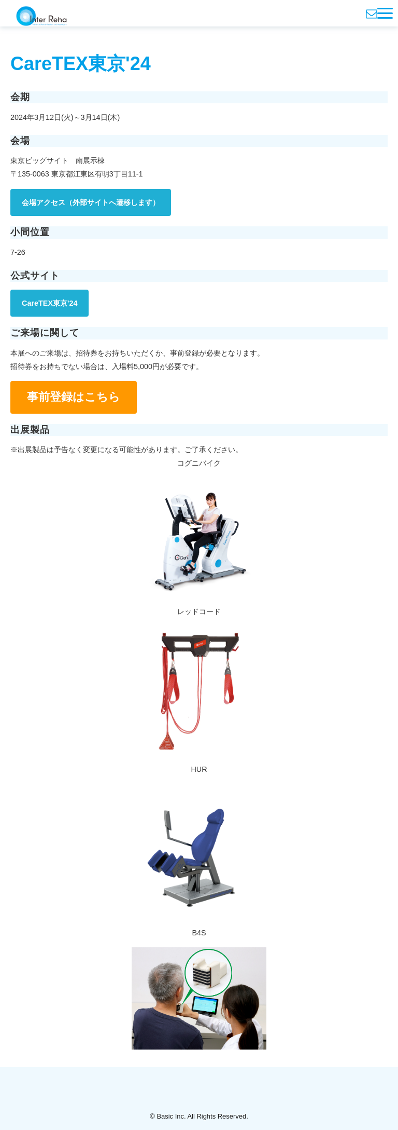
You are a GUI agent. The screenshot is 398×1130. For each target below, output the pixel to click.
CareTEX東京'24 (49, 303)
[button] (385, 13)
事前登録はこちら (73, 396)
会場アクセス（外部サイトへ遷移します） (91, 202)
